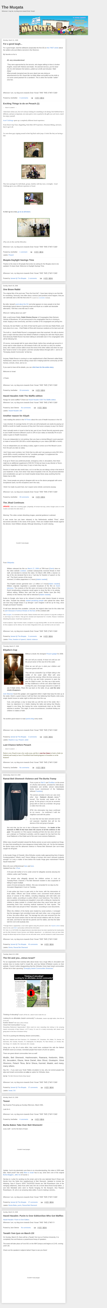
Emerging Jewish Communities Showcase (38, 968)
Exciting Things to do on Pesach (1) (21, 103)
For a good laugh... (12, 44)
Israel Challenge (8, 120)
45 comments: (33, 944)
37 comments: (33, 1087)
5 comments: (33, 636)
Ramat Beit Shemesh (29, 1205)
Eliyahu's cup (13, 740)
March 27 (31, 568)
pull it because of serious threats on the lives (20, 611)
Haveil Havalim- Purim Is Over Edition (16, 1219)
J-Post (18, 868)
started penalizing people (35, 600)
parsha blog (30, 719)
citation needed (41, 579)
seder (27, 740)
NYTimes (28, 419)
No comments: (26, 408)
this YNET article (53, 48)
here (25, 866)
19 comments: (24, 390)
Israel (10, 1090)
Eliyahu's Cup (10, 650)
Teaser (6, 1101)
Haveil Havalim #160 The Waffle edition (23, 396)
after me (18, 1175)
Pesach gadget (51, 654)
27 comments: (33, 1202)
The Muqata (12, 7)
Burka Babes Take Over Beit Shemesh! (22, 1125)
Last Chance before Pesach (17, 745)
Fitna (10, 639)
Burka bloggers (8, 1175)
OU (14, 1090)
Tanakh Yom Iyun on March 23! (18, 1233)
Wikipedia (10, 562)
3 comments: (33, 737)
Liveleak (23, 571)
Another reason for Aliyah (16, 416)
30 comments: (24, 497)
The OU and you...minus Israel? (19, 958)
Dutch (52, 568)
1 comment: (23, 252)
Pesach (11, 255)
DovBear (52, 782)
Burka (11, 947)
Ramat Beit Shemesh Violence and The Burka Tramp (29, 778)
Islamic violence (32, 639)
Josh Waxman (8, 694)
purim (19, 1205)
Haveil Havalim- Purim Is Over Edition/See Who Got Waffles (33, 1216)
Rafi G (43, 782)
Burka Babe (13, 1205)
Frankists (39, 791)
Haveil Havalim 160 (15, 411)
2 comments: (33, 278)
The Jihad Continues (13, 502)
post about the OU (22, 304)
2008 (37, 568)
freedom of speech (19, 639)
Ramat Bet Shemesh (21, 947)
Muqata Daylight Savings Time (18, 260)
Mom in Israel (29, 1172)
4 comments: (24, 98)
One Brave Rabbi (11, 289)
